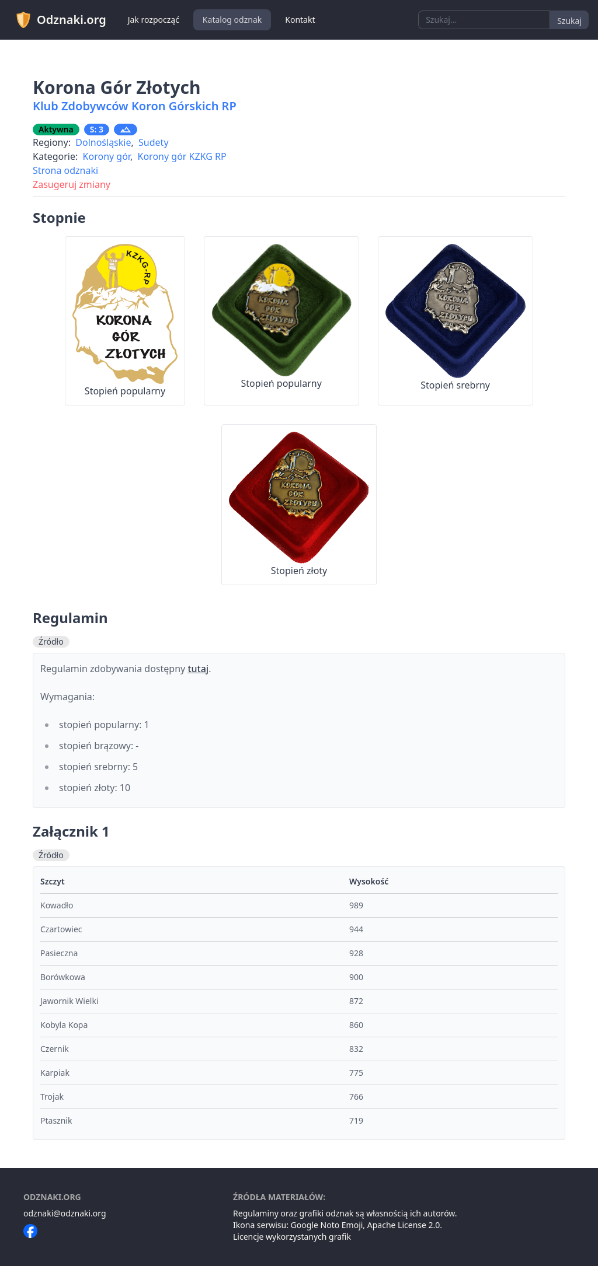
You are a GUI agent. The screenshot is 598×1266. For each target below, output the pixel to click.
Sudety (153, 142)
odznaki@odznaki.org (64, 1213)
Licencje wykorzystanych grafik (292, 1236)
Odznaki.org (60, 20)
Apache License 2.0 (403, 1224)
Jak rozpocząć (153, 19)
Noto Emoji (342, 1224)
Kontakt (300, 19)
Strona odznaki (65, 170)
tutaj (197, 668)
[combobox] (484, 20)
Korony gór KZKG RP (182, 156)
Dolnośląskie (103, 142)
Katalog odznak (232, 19)
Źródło (51, 641)
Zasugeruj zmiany (71, 184)
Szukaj (569, 20)
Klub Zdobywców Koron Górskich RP (135, 106)
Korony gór (106, 156)
